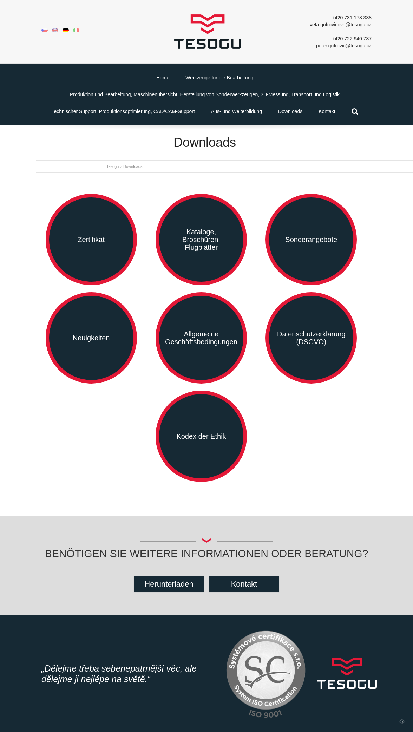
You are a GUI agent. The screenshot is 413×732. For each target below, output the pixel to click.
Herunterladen (168, 584)
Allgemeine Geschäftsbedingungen (201, 338)
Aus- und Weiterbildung (236, 111)
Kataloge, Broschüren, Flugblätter (201, 239)
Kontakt (327, 111)
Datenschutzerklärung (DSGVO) (311, 338)
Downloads (290, 111)
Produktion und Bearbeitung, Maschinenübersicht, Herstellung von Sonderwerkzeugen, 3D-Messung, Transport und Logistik (205, 94)
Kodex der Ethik (201, 436)
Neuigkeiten (91, 338)
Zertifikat (91, 239)
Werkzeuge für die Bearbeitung (219, 77)
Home (162, 77)
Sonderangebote (311, 239)
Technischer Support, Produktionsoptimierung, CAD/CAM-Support (123, 111)
